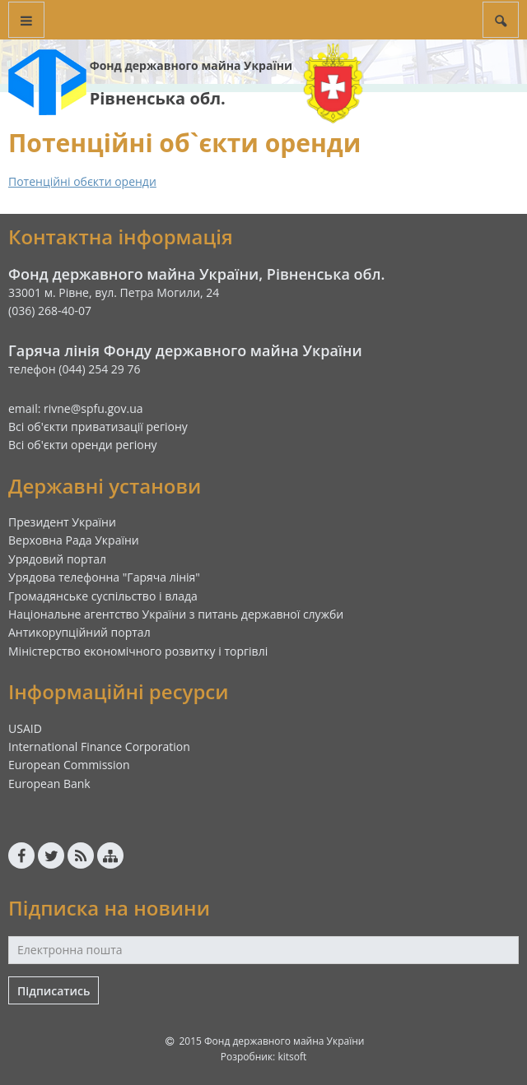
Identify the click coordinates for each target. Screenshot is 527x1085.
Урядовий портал (57, 559)
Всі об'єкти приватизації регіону (98, 426)
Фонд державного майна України (191, 65)
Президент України (62, 522)
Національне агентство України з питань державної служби (175, 614)
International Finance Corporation (99, 746)
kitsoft (291, 1057)
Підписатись (53, 991)
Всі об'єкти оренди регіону (82, 444)
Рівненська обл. (158, 98)
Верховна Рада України (73, 540)
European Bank (49, 783)
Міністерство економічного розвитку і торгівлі (138, 651)
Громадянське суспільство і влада (103, 596)
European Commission (69, 764)
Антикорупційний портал (79, 632)
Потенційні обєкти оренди (82, 181)
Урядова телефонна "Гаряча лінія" (104, 577)
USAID (25, 728)
